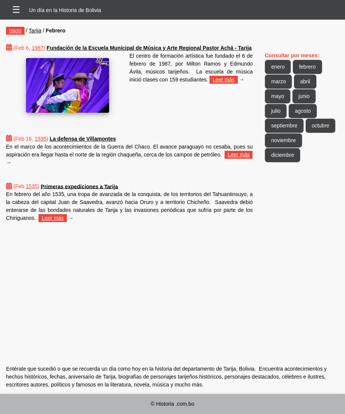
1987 (37, 48)
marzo (278, 81)
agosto (303, 111)
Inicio (15, 31)
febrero (307, 67)
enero (278, 67)
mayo (277, 96)
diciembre (282, 155)
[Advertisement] (129, 283)
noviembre (283, 140)
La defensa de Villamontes (82, 139)
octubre (321, 126)
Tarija (35, 31)
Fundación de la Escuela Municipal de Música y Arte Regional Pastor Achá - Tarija (149, 48)
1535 (31, 186)
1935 (40, 139)
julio (275, 111)
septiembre (284, 126)
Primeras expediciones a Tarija (79, 186)
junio (304, 96)
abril (305, 81)
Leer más (223, 80)
